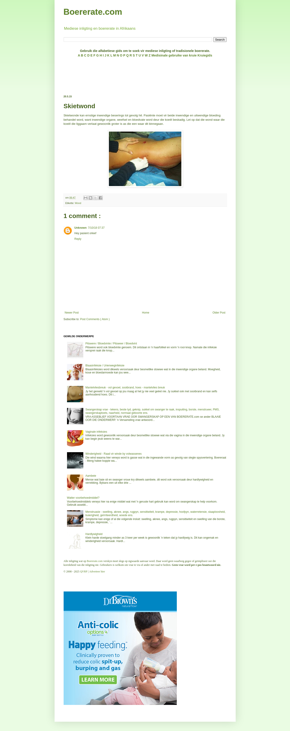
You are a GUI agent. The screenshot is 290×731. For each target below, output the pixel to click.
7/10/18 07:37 (96, 227)
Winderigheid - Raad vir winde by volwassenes (113, 453)
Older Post (219, 312)
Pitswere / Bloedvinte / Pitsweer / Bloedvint (111, 343)
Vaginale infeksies (96, 431)
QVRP (83, 571)
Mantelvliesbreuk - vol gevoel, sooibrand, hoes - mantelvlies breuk (125, 387)
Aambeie (90, 475)
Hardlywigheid (93, 534)
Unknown (80, 227)
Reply (77, 238)
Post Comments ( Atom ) (95, 319)
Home (145, 312)
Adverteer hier (97, 571)
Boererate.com (93, 12)
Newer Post (72, 312)
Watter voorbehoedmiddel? (83, 497)
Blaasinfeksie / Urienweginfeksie (104, 365)
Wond (78, 203)
